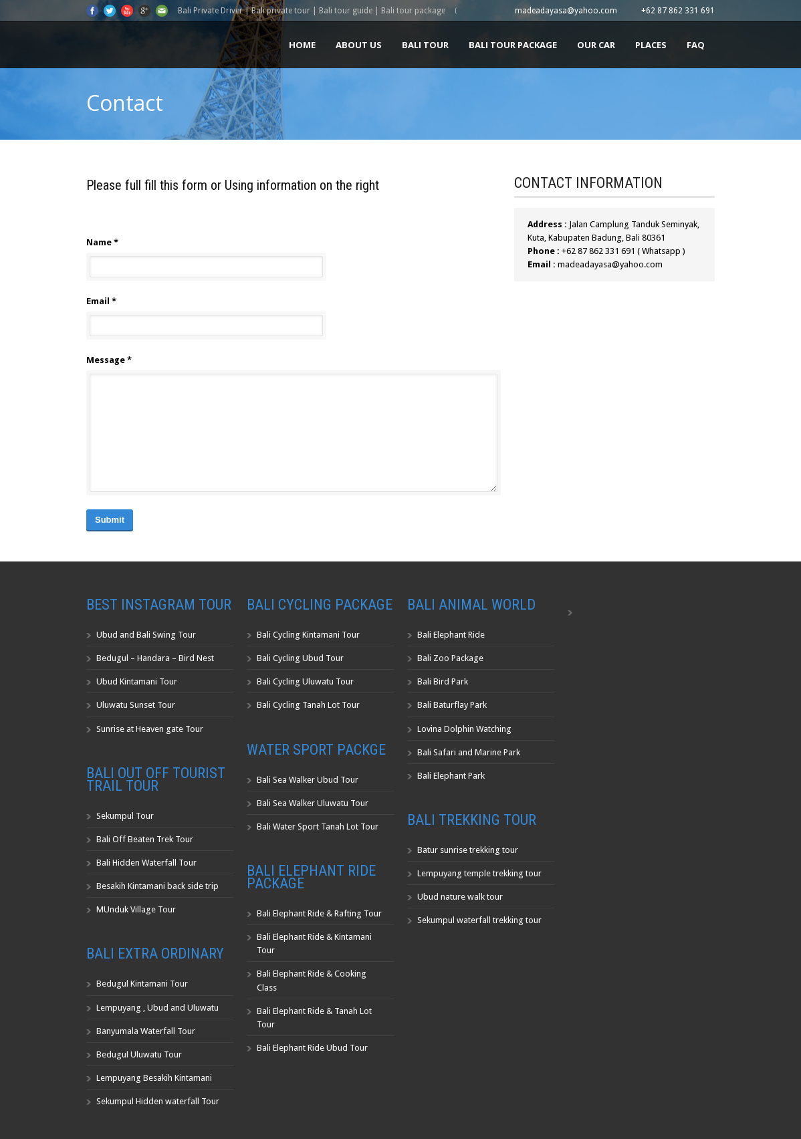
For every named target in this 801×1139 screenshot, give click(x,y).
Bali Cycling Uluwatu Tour (305, 681)
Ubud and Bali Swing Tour (146, 635)
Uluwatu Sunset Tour (135, 705)
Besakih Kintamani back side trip (157, 886)
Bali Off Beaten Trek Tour (144, 839)
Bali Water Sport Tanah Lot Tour (317, 826)
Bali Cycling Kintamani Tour (308, 635)
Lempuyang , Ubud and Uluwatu (157, 1008)
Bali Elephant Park (451, 776)
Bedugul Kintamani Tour (142, 984)
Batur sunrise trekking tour (467, 850)
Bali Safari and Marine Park (468, 752)
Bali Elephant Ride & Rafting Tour (319, 913)
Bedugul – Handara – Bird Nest (155, 658)
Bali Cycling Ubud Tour (300, 658)
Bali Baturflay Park (452, 705)
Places (651, 45)
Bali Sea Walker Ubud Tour (307, 780)
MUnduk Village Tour (136, 909)
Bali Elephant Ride (451, 635)
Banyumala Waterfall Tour (145, 1031)
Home (302, 45)
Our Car (596, 45)
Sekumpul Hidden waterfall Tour (157, 1101)
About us (359, 45)
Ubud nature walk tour (460, 897)
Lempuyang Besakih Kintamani (154, 1078)
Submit (109, 520)
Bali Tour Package (513, 45)
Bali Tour (425, 45)
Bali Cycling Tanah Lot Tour (308, 705)
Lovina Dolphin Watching (464, 729)
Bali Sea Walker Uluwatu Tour (312, 803)
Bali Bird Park (442, 681)
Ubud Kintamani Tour (136, 681)
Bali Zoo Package (450, 658)
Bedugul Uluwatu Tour (139, 1054)
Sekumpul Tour (125, 816)
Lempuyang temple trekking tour (479, 873)
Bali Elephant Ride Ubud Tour (312, 1048)
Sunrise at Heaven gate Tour (149, 729)
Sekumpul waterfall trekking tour (479, 920)
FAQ (696, 45)
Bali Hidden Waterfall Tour (146, 863)
